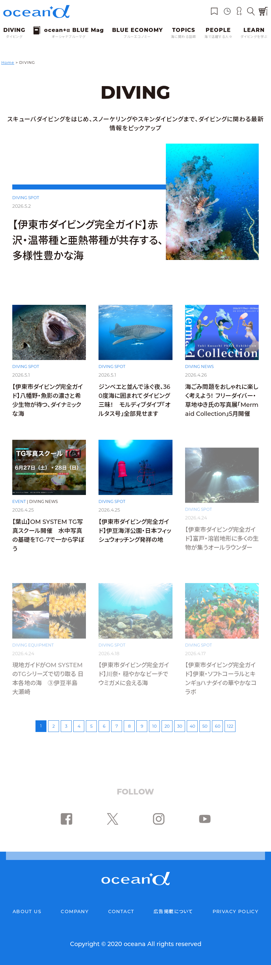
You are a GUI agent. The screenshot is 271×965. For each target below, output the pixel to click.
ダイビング (14, 37)
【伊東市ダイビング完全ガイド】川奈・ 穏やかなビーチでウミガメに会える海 (134, 674)
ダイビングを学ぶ (254, 37)
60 (217, 726)
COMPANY (75, 911)
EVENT (19, 509)
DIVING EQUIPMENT (33, 645)
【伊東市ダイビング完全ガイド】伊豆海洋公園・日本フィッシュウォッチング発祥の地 (135, 539)
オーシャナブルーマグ (69, 37)
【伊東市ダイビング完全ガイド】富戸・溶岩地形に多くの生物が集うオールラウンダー (222, 539)
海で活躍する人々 (218, 37)
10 (154, 726)
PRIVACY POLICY (236, 911)
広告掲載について (173, 911)
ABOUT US (27, 911)
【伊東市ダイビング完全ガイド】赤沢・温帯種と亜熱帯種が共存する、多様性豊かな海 (87, 240)
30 (179, 726)
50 (204, 726)
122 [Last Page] (230, 726)
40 (192, 726)
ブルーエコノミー (137, 37)
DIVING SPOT (25, 197)
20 (167, 726)
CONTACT (121, 911)
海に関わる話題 (183, 37)
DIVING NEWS (199, 372)
